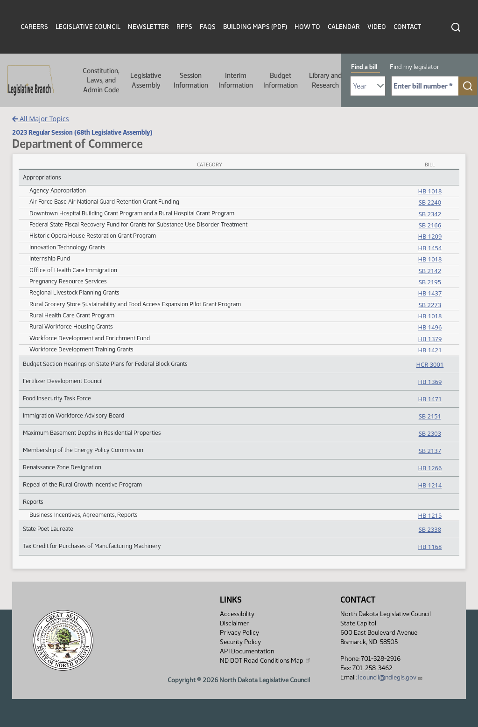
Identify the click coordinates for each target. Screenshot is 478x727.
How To (307, 27)
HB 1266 (430, 468)
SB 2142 (430, 271)
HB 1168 (430, 546)
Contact (407, 27)
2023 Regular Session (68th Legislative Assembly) (82, 132)
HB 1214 (430, 485)
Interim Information (235, 80)
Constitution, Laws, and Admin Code (101, 80)
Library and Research (325, 80)
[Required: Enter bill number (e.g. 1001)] (425, 86)
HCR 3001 (430, 364)
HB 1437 (430, 293)
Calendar (344, 27)
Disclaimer (234, 623)
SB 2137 (430, 450)
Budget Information (280, 80)
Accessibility (237, 614)
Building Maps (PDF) (255, 27)
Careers (34, 27)
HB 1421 (430, 350)
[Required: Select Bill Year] (368, 86)
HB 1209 (430, 236)
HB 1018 (430, 191)
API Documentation (247, 651)
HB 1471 (430, 399)
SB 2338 (430, 529)
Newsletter (148, 27)
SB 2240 (430, 202)
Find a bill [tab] (364, 67)
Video (376, 27)
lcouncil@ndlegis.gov (390, 677)
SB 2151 (430, 416)
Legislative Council (88, 27)
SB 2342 (430, 214)
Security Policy (240, 642)
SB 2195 (430, 282)
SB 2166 (430, 225)
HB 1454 (430, 248)
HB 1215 (430, 515)
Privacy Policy (239, 633)
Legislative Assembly (146, 80)
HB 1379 (430, 339)
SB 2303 (430, 433)
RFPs (184, 27)
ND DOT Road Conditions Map (265, 660)
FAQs (208, 27)
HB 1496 (430, 327)
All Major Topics (40, 118)
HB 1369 (430, 381)
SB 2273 (430, 305)
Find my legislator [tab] (414, 67)
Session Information (191, 80)
